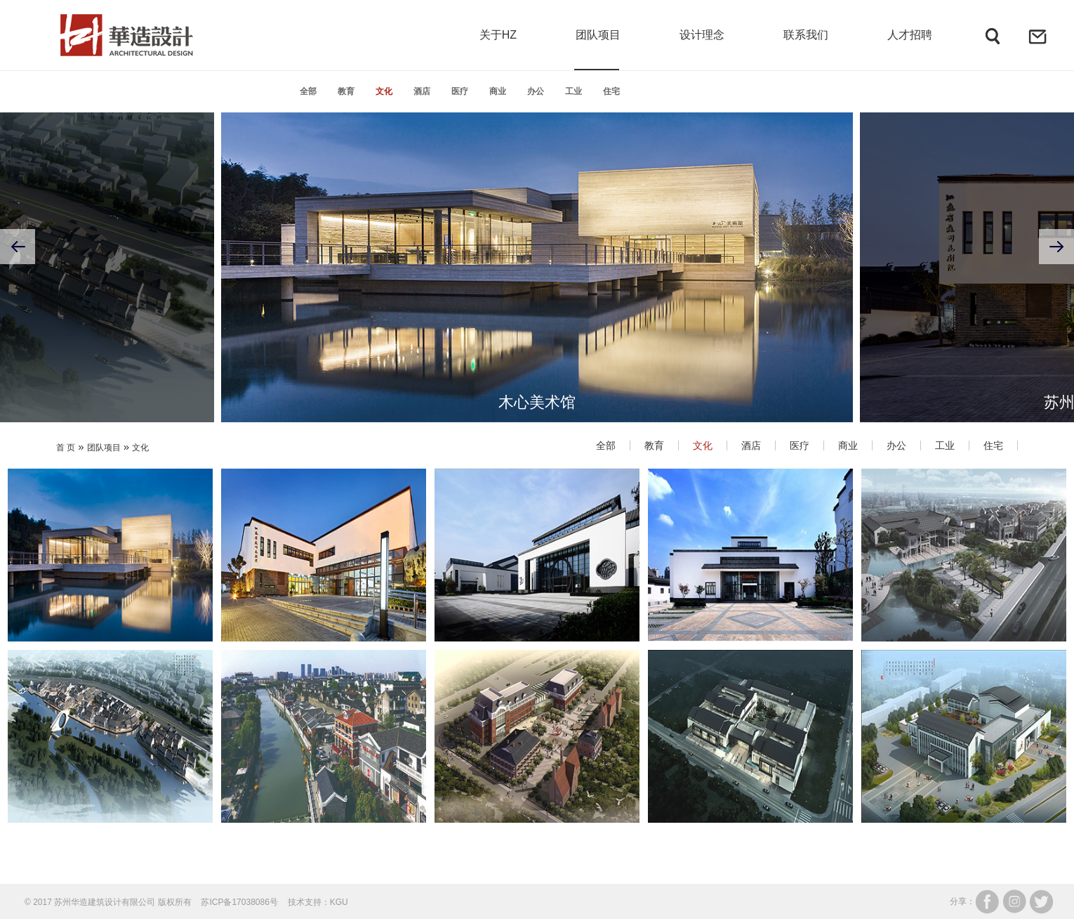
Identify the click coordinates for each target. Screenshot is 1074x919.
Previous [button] (17, 246)
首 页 (65, 447)
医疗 (459, 91)
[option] (537, 246)
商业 (497, 91)
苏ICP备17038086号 (239, 902)
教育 (346, 91)
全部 (308, 91)
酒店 (421, 91)
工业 (573, 91)
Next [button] (1056, 246)
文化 (384, 91)
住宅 (611, 91)
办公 (535, 91)
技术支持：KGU (318, 902)
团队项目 (104, 447)
